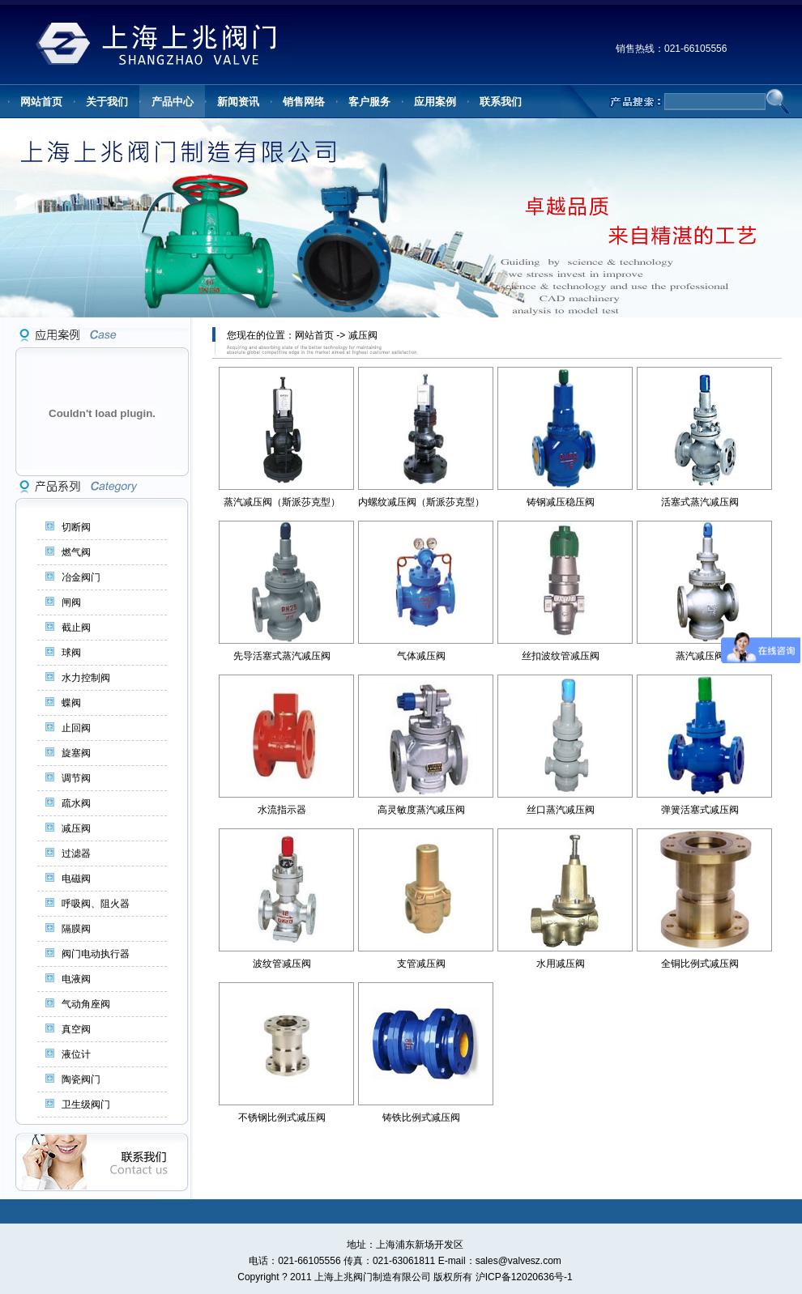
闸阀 (71, 602)
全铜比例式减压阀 (700, 963)
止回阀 (76, 728)
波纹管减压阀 (282, 963)
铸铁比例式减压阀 (421, 1117)
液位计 (76, 1054)
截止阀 (76, 627)
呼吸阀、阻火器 (96, 903)
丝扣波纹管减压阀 (560, 656)
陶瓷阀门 (81, 1079)
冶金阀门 (81, 577)
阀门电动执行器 (96, 954)
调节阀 (76, 778)
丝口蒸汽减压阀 (561, 809)
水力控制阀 (86, 677)
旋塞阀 (76, 753)
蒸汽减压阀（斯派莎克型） (282, 502)
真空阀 (76, 1029)
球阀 (71, 652)
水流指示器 (282, 809)
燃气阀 (76, 552)
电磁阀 (76, 878)
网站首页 (314, 335)
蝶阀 (71, 703)
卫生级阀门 (86, 1104)
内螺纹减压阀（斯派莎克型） (421, 502)
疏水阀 (76, 803)
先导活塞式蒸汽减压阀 (282, 656)
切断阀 (76, 527)
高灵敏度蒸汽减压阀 (421, 809)
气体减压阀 (421, 656)
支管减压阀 (421, 963)
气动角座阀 (86, 1004)
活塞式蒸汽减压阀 (700, 502)
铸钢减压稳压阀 (561, 502)
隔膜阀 (76, 928)
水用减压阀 (560, 963)
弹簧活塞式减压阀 (700, 809)
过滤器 (76, 853)
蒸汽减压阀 (700, 656)
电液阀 (76, 979)
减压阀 (76, 828)
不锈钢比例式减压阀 (282, 1117)
